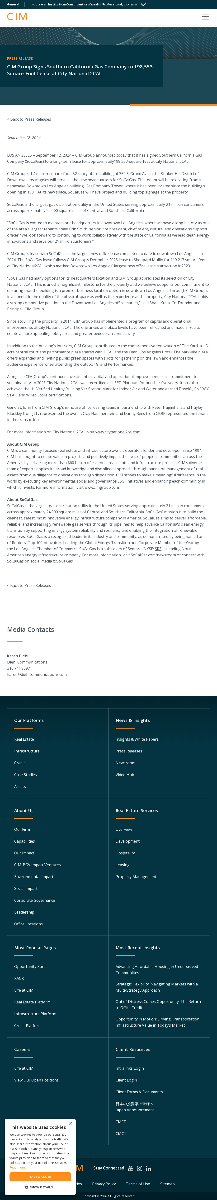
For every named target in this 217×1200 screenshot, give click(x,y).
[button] (40, 1187)
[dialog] (40, 1157)
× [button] (70, 1123)
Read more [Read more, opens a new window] (17, 1167)
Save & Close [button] (40, 1177)
